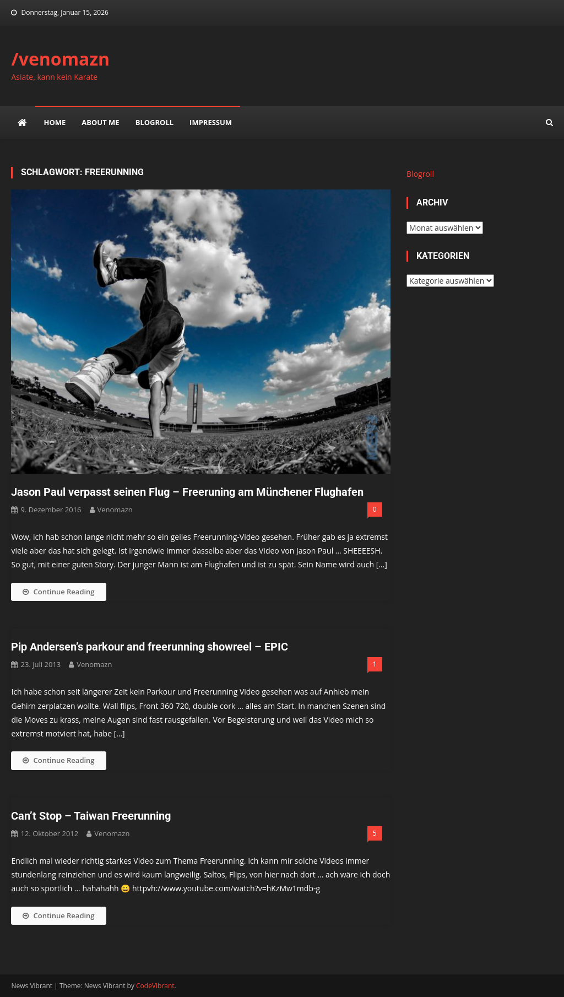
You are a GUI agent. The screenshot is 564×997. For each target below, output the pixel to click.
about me (100, 122)
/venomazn (60, 59)
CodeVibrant (155, 985)
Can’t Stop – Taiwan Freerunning (91, 815)
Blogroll (154, 122)
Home (55, 122)
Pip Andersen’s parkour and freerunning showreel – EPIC (149, 646)
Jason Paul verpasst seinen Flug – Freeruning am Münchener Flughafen (187, 491)
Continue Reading (58, 592)
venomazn (115, 509)
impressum (210, 122)
